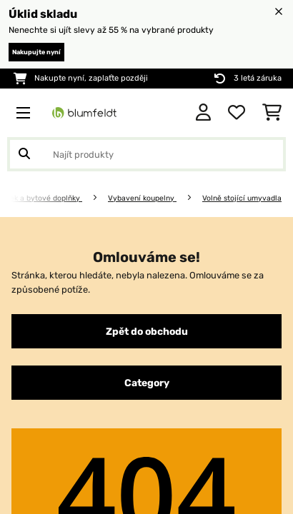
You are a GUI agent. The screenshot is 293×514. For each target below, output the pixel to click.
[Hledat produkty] (146, 154)
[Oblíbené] (236, 113)
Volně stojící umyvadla (242, 198)
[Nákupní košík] (272, 113)
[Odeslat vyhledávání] (24, 154)
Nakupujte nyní (36, 52)
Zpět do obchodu (147, 331)
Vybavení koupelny (142, 198)
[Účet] (203, 113)
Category (146, 382)
